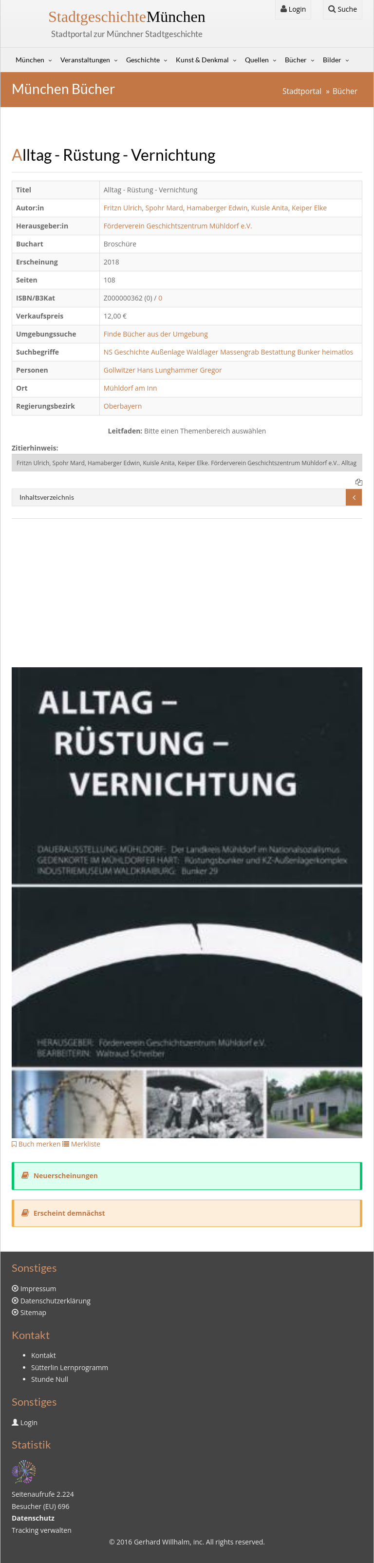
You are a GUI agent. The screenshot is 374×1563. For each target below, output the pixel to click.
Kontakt (43, 1355)
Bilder (332, 60)
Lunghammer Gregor (188, 370)
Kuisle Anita (269, 207)
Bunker (308, 352)
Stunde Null (49, 1379)
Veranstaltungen (85, 60)
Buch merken (36, 1144)
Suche (342, 9)
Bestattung (278, 352)
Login (293, 9)
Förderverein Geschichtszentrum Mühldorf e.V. (178, 225)
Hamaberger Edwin (217, 207)
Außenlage (168, 352)
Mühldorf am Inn (130, 388)
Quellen (257, 60)
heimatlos (337, 352)
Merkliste (81, 1144)
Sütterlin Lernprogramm (69, 1367)
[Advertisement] (187, 599)
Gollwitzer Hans (128, 370)
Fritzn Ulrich (123, 207)
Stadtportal (301, 91)
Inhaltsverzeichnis (46, 497)
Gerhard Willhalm (161, 1541)
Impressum (38, 1288)
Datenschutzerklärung (55, 1300)
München (127, 16)
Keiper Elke (309, 207)
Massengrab (239, 352)
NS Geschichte (127, 352)
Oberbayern (123, 406)
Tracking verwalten (42, 1530)
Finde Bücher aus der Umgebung (156, 334)
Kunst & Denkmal (202, 60)
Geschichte (143, 60)
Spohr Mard (164, 207)
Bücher (296, 60)
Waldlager (202, 352)
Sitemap (33, 1312)
